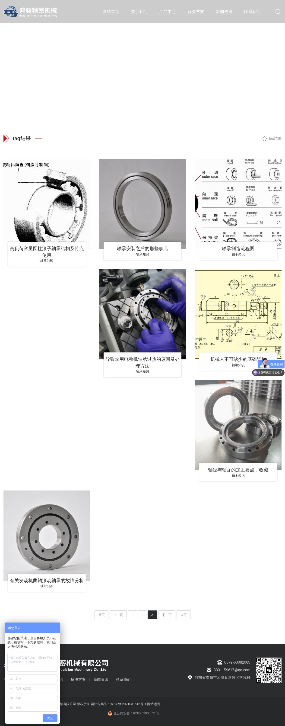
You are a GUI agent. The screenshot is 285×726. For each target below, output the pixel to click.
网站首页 (111, 11)
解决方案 (195, 11)
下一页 (167, 615)
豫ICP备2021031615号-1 (128, 704)
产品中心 (167, 11)
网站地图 (153, 704)
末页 (183, 615)
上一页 (118, 615)
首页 (101, 615)
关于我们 (139, 11)
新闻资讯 (224, 11)
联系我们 (252, 11)
